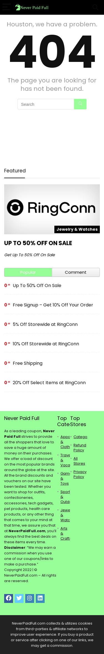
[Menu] (6, 7)
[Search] (95, 7)
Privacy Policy (80, 474)
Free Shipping (27, 363)
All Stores (79, 461)
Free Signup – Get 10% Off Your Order (53, 305)
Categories (83, 436)
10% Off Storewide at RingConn (46, 344)
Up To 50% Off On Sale (38, 243)
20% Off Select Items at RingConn (49, 382)
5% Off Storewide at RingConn (45, 324)
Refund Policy (79, 447)
